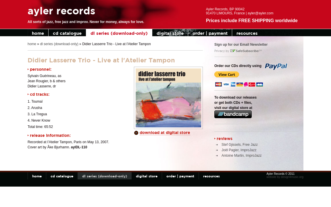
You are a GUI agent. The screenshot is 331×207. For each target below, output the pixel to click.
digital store (170, 33)
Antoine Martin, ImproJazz (241, 156)
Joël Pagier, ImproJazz (239, 150)
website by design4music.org (285, 177)
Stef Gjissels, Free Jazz (240, 145)
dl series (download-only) (119, 33)
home (38, 33)
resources (247, 33)
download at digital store (165, 132)
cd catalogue (67, 33)
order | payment (210, 33)
